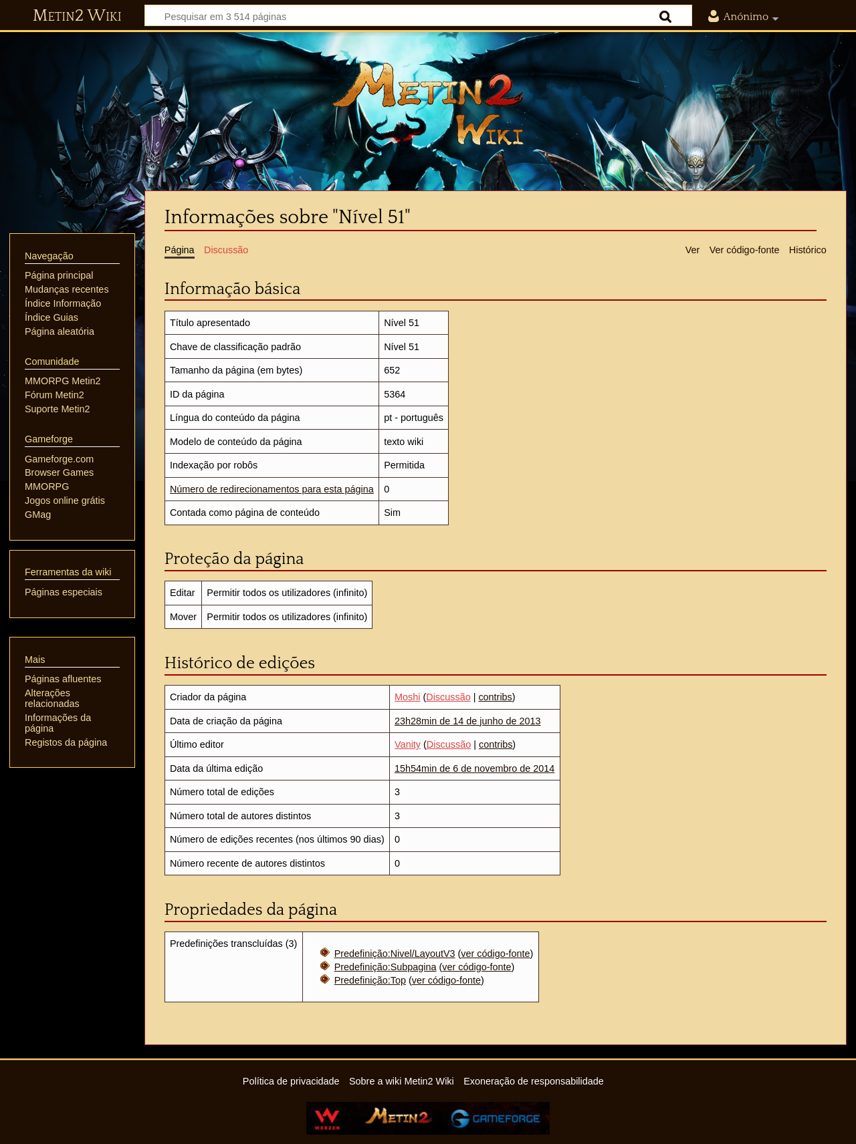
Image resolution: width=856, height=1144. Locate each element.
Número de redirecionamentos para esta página (272, 489)
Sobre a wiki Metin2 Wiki (401, 1081)
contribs (495, 697)
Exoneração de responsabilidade (533, 1081)
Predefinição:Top (370, 980)
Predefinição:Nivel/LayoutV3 (394, 953)
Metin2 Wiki (77, 16)
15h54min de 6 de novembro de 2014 (474, 768)
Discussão (448, 697)
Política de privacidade (291, 1081)
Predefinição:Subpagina (385, 967)
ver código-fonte (495, 953)
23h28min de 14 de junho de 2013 (467, 721)
